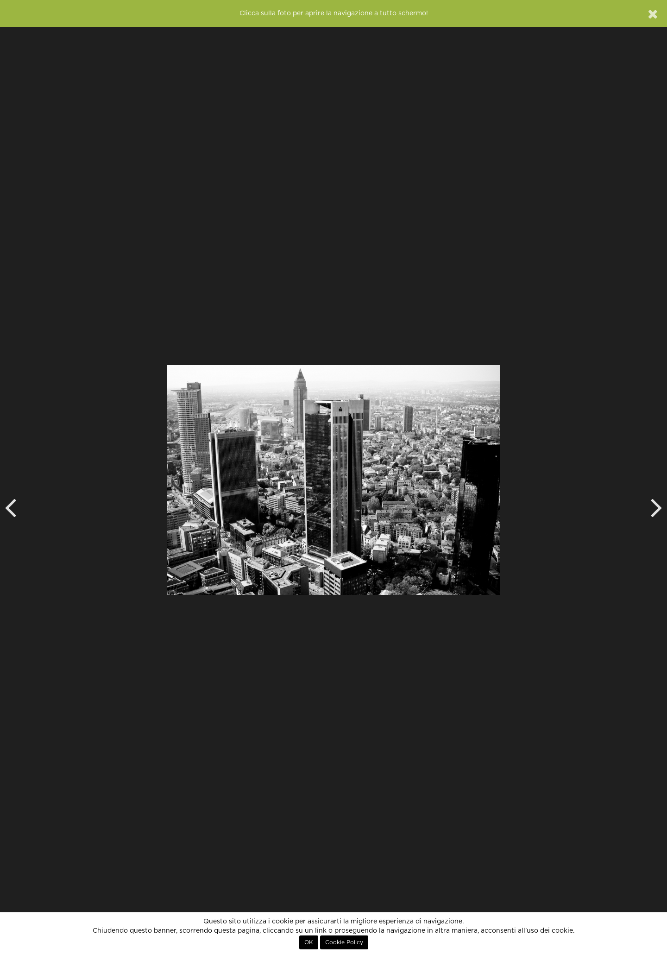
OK (308, 942)
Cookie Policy (344, 942)
